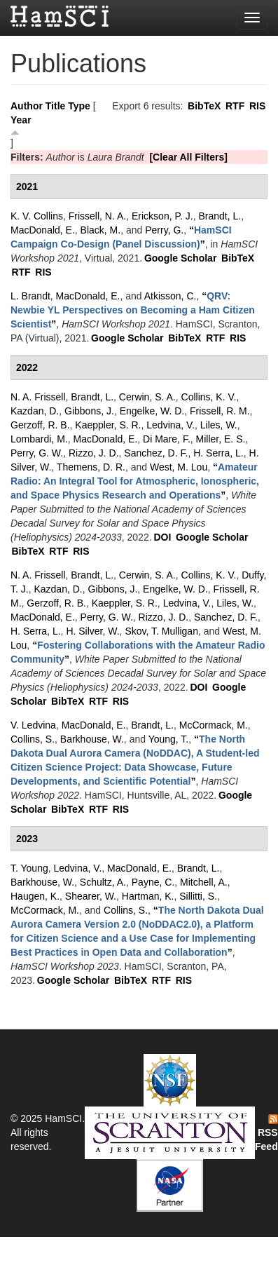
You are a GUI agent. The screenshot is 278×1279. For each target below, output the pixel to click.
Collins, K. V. (209, 396)
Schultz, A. (103, 882)
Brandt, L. (219, 216)
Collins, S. (33, 739)
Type (79, 105)
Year (21, 120)
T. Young (29, 868)
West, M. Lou (178, 467)
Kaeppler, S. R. (108, 425)
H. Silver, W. (92, 631)
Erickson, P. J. (162, 216)
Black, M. (101, 230)
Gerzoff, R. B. (40, 425)
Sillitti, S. (198, 896)
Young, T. (168, 739)
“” (133, 310)
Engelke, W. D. (152, 411)
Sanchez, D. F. (156, 453)
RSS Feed (266, 1133)
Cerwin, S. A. (147, 396)
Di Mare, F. (166, 439)
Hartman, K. (148, 896)
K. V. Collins (37, 216)
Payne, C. (153, 882)
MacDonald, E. (43, 230)
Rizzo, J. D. (94, 453)
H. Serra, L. (218, 453)
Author (27, 105)
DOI (162, 537)
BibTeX (204, 105)
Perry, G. (164, 230)
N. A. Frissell (38, 396)
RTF (234, 105)
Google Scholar (180, 258)
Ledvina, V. (170, 425)
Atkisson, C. (170, 296)
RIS (257, 105)
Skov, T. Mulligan (161, 631)
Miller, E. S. (221, 439)
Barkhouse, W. (92, 739)
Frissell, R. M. (220, 411)
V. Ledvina (33, 725)
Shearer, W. (90, 896)
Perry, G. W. (37, 453)
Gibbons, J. (89, 411)
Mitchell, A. (204, 882)
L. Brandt (30, 296)
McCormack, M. (213, 725)
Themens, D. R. (91, 467)
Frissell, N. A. (97, 216)
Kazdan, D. (35, 411)
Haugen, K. (35, 896)
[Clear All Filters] (188, 157)
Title (56, 105)
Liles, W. (218, 425)
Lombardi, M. (39, 439)
